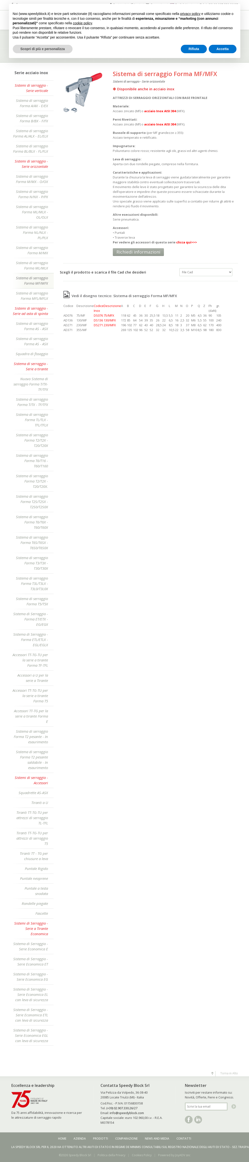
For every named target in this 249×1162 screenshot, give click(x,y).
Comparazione (126, 1138)
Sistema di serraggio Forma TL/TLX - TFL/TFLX (32, 419)
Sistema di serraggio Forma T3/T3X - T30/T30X (32, 563)
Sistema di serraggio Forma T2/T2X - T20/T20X (32, 440)
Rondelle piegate (35, 903)
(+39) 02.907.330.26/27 (121, 1108)
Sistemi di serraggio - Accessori (31, 780)
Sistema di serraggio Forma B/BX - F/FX (32, 118)
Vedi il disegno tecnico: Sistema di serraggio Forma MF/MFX (120, 295)
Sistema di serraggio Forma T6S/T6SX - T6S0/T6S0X (32, 542)
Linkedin (198, 1119)
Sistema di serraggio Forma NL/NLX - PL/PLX (32, 232)
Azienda (80, 1138)
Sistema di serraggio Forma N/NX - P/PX (32, 194)
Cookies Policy (142, 1155)
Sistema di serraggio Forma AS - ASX (32, 326)
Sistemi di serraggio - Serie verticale (31, 88)
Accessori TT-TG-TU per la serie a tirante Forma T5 (30, 695)
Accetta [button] (222, 49)
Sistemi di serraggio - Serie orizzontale (31, 164)
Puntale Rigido (36, 868)
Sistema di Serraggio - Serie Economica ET (30, 961)
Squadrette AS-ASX (33, 792)
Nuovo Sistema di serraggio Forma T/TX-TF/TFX (30, 384)
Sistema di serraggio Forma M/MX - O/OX (32, 179)
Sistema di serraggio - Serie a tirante (31, 366)
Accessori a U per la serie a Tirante (32, 678)
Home (62, 1138)
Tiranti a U (39, 802)
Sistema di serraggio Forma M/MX (32, 250)
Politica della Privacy (111, 1155)
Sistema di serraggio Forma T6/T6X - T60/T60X (32, 522)
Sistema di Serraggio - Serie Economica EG (30, 977)
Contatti (183, 1138)
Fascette (41, 913)
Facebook (189, 1119)
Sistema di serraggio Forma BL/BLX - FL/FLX (30, 149)
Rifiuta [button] (193, 49)
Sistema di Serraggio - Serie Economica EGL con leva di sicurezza (30, 1035)
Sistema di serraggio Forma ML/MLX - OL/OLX (32, 212)
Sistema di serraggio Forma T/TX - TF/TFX (32, 402)
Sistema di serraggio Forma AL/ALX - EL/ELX (30, 133)
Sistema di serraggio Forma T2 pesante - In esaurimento (31, 736)
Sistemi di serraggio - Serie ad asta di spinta (30, 311)
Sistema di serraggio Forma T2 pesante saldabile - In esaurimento (32, 759)
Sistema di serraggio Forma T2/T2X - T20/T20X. (32, 481)
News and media (157, 1138)
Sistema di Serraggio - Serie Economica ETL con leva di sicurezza (30, 1015)
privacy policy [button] (190, 14)
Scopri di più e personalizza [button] (42, 49)
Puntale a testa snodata (36, 891)
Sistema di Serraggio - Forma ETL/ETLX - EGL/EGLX (30, 639)
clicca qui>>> (186, 242)
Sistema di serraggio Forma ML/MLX (32, 265)
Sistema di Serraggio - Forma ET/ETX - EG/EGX (30, 619)
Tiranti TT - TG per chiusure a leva (34, 856)
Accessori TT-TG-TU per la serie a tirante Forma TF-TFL (30, 660)
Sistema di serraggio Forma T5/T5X (32, 601)
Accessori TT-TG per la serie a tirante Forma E (31, 716)
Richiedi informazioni (138, 252)
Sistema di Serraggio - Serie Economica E (30, 946)
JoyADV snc (182, 1155)
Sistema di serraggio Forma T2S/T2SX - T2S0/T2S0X (32, 501)
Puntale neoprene (34, 878)
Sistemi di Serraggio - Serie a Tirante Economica (31, 928)
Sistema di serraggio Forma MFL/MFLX (32, 296)
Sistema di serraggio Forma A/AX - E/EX (32, 103)
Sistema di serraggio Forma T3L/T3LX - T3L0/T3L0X (32, 583)
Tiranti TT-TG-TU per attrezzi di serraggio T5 (32, 838)
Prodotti (100, 1138)
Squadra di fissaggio (32, 353)
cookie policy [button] (82, 23)
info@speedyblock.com (127, 1113)
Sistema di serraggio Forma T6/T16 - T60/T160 (32, 460)
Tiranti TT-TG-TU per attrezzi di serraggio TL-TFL (32, 817)
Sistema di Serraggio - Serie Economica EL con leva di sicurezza (30, 994)
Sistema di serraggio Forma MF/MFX (32, 280)
